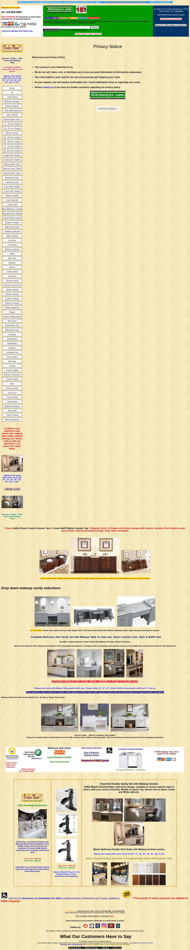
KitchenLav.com (70, 911)
